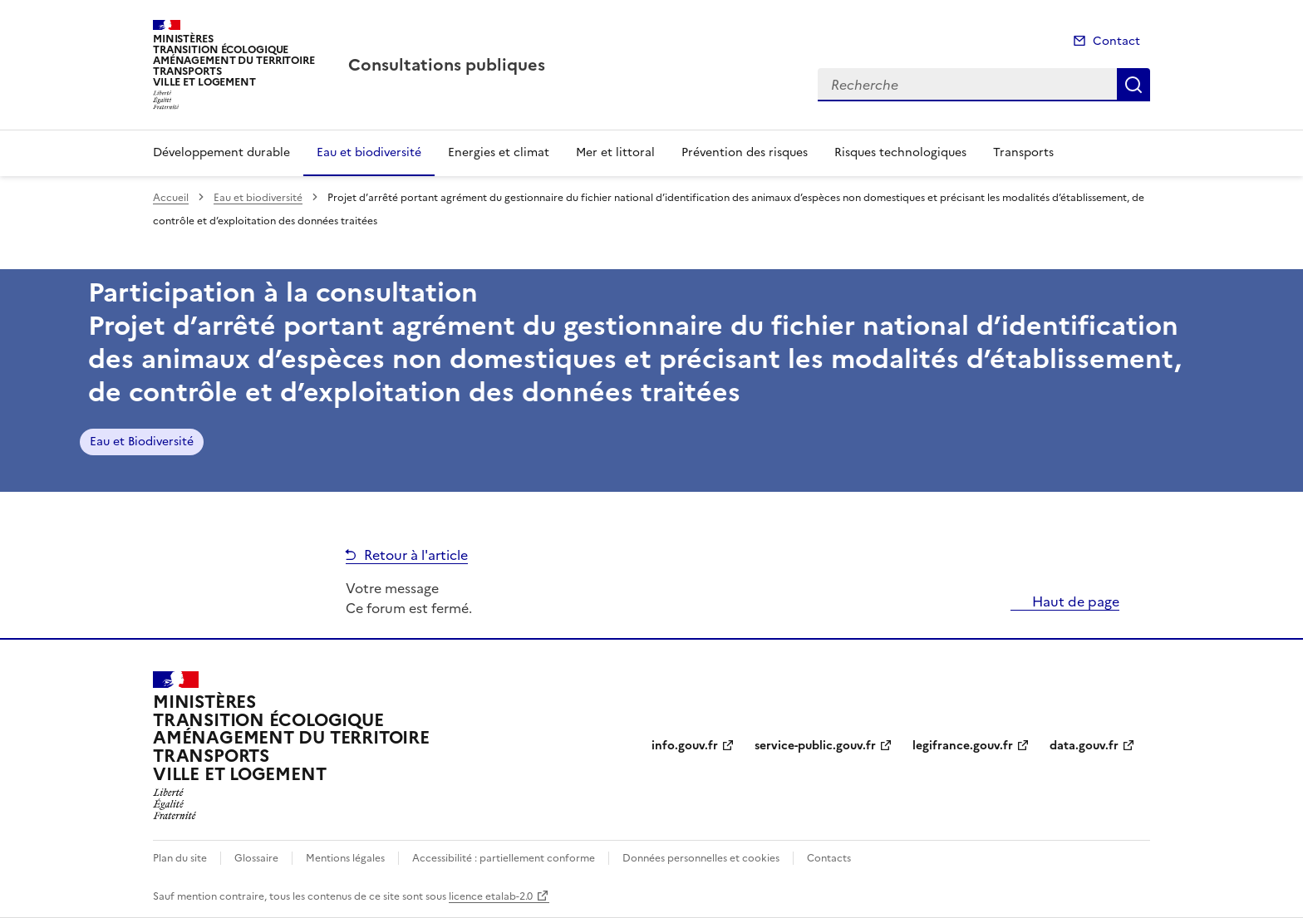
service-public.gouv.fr (815, 745)
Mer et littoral (615, 152)
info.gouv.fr (685, 745)
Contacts (829, 858)
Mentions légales (345, 858)
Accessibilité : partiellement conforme (503, 858)
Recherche (1133, 84)
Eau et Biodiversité (142, 441)
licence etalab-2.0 (491, 896)
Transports (1023, 152)
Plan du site (180, 858)
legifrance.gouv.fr (962, 745)
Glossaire (256, 858)
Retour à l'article (416, 555)
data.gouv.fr (1084, 745)
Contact (1116, 41)
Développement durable (221, 152)
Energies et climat (498, 152)
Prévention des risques (744, 152)
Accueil (171, 197)
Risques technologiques (900, 152)
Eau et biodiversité (369, 152)
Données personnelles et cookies (700, 858)
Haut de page (1074, 601)
